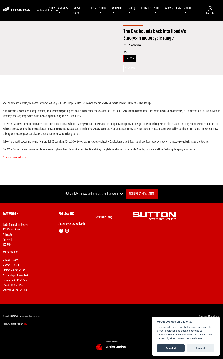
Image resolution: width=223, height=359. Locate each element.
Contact (187, 8)
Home (56, 8)
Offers (96, 8)
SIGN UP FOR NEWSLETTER (143, 194)
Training (133, 8)
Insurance (147, 8)
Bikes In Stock (81, 10)
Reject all (200, 348)
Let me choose (194, 338)
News (178, 8)
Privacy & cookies (214, 316)
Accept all (171, 348)
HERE (25, 324)
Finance (105, 8)
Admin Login (203, 316)
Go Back (130, 68)
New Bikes (66, 8)
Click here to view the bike (16, 157)
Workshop (119, 8)
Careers (169, 8)
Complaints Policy (103, 217)
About (157, 8)
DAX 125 (130, 58)
